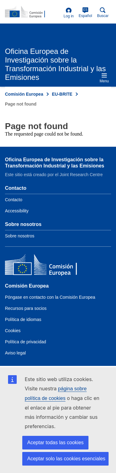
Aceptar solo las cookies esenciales (66, 458)
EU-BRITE (62, 94)
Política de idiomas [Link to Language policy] (23, 319)
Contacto (13, 199)
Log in (69, 12)
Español (85, 12)
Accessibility (16, 210)
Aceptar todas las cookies (55, 442)
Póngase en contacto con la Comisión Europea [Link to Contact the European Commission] (50, 297)
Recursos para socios (26, 308)
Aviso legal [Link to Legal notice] (15, 352)
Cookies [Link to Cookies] (13, 330)
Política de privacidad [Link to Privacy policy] (25, 341)
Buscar (103, 12)
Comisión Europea (24, 94)
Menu (104, 77)
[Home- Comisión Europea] (33, 12)
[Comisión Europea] (50, 266)
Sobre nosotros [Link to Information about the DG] (19, 235)
